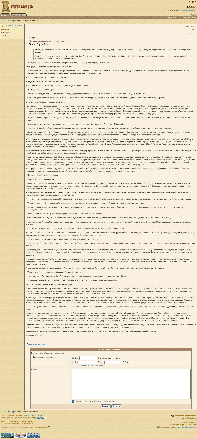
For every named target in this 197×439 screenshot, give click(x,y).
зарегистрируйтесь (189, 10)
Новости (6, 33)
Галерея (6, 36)
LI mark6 (38, 335)
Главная (4, 21)
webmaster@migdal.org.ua (187, 427)
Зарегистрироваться (82, 366)
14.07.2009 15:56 (187, 27)
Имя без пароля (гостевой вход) (96, 358)
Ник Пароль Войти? (102, 362)
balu (192, 29)
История (12, 21)
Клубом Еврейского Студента (34, 415)
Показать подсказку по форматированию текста (94, 401)
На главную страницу (13, 26)
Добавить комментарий (37, 344)
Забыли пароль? (98, 366)
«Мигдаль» (40, 418)
